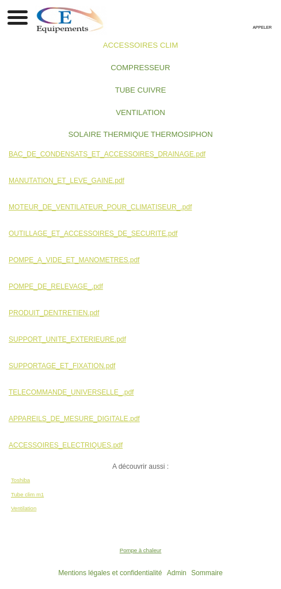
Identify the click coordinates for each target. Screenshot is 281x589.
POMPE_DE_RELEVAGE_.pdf (56, 286)
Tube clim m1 (27, 494)
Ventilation (23, 508)
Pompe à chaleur (141, 550)
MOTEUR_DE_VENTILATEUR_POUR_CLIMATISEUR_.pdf (100, 207)
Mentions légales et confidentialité (110, 573)
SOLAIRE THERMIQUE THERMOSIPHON (141, 134)
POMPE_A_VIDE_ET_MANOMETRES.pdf (74, 260)
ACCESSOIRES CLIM (140, 45)
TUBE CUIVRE (140, 90)
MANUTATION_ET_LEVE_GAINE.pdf (66, 181)
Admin (177, 573)
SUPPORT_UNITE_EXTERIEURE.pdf (67, 339)
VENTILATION (140, 112)
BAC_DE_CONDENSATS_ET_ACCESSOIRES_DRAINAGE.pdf (107, 154)
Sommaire (207, 573)
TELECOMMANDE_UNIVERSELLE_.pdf (71, 392)
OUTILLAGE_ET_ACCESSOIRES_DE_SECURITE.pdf (93, 234)
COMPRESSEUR (140, 67)
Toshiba (20, 480)
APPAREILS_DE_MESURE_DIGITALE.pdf (74, 419)
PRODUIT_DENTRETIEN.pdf (54, 313)
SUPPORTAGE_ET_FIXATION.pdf (62, 366)
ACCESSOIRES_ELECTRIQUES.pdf (66, 445)
